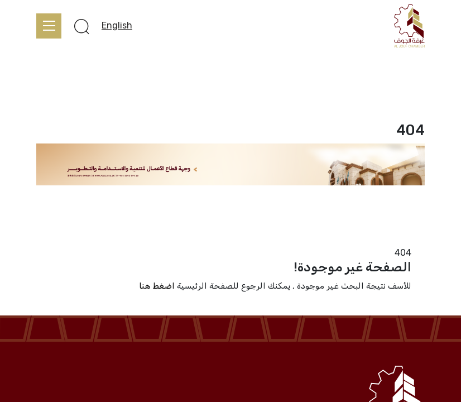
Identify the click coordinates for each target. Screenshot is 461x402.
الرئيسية (410, 239)
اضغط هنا (157, 286)
